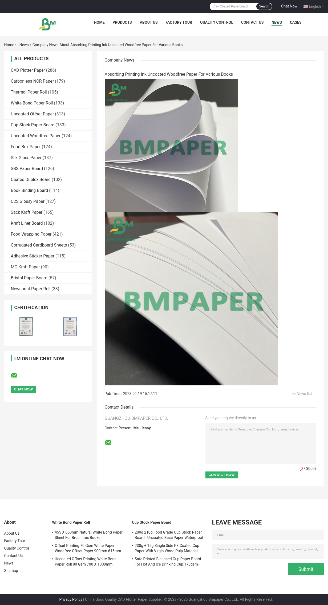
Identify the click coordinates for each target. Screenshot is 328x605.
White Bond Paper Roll (32, 103)
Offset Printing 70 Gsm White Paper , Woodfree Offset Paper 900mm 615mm (88, 548)
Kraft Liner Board (27, 223)
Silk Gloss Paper (26, 157)
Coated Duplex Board (31, 179)
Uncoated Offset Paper (32, 113)
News (277, 22)
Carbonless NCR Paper (32, 81)
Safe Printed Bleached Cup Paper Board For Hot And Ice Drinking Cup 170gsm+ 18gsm (168, 562)
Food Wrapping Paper (31, 234)
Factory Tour (179, 22)
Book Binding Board (29, 190)
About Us (149, 22)
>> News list (302, 394)
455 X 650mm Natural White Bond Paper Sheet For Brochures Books (89, 535)
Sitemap (11, 570)
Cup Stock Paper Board (33, 124)
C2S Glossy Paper (27, 201)
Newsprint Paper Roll (31, 288)
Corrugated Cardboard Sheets (39, 245)
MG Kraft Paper (25, 266)
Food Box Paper (26, 146)
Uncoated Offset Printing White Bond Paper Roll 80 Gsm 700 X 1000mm (86, 561)
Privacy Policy (70, 599)
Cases (296, 22)
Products (122, 22)
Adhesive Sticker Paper (32, 256)
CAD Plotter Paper (28, 70)
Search (264, 6)
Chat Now (289, 6)
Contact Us (252, 22)
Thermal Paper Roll (29, 92)
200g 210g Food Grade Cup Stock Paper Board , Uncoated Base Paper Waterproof (169, 535)
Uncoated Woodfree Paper (36, 135)
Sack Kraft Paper (27, 212)
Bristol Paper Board (29, 277)
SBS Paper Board (27, 168)
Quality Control (216, 22)
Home (99, 22)
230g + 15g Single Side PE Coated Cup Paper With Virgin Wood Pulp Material (167, 548)
